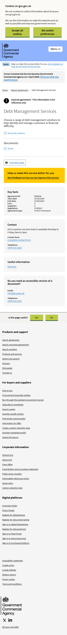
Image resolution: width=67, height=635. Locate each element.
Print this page (16, 162)
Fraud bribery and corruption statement (20, 469)
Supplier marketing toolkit (14, 432)
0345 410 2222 (15, 247)
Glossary (12, 266)
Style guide (7, 368)
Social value (7, 483)
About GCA (7, 459)
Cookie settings (9, 570)
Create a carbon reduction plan (16, 428)
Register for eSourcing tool (14, 529)
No (51, 317)
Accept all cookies (17, 32)
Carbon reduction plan (12, 488)
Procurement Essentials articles (16, 395)
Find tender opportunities (13, 418)
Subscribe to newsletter (12, 404)
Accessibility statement (12, 560)
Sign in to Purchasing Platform (15, 543)
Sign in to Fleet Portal (12, 533)
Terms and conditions (12, 584)
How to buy (7, 390)
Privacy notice (8, 579)
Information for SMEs (11, 423)
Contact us (7, 372)
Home (5, 90)
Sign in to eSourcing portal (14, 538)
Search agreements (19, 90)
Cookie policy (8, 565)
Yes (36, 317)
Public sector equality (12, 473)
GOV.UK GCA (7, 455)
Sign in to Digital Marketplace (15, 524)
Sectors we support (11, 358)
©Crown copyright (10, 627)
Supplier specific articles (13, 414)
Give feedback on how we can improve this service (37, 65)
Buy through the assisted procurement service (23, 400)
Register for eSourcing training (15, 519)
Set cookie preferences (47, 32)
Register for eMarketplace (13, 515)
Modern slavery (9, 574)
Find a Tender (8, 510)
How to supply (8, 409)
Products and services (12, 354)
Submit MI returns (10, 437)
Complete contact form (19, 239)
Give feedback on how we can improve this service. (33, 177)
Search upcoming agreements (15, 344)
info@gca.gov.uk (16, 293)
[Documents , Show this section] (34, 145)
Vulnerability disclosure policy (15, 478)
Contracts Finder (9, 505)
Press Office (7, 464)
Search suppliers (9, 349)
